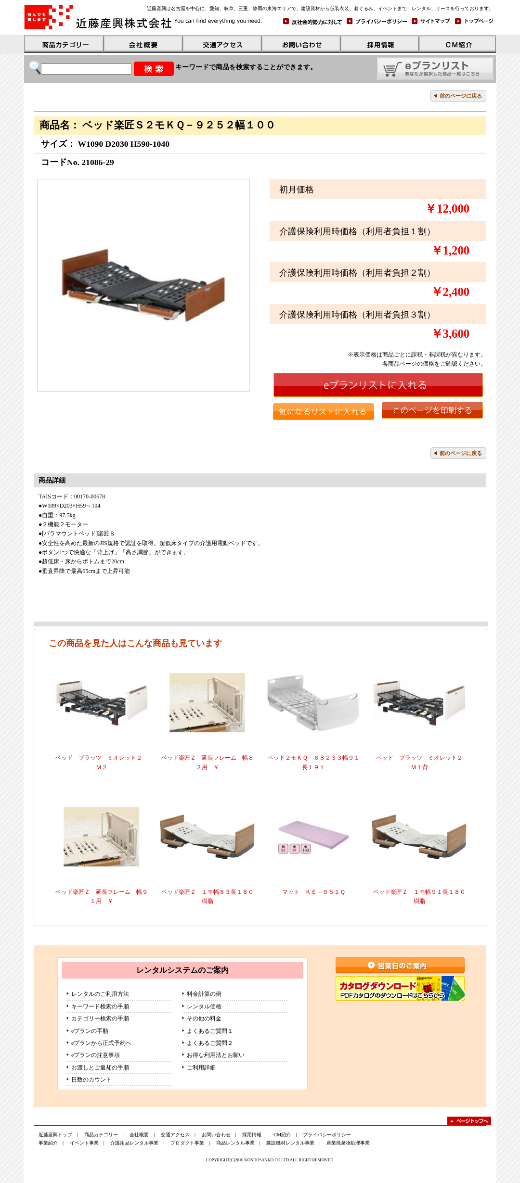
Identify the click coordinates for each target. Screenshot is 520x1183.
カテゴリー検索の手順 (100, 1018)
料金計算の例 (204, 994)
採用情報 (251, 1134)
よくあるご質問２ (210, 1043)
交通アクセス (175, 1134)
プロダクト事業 (187, 1142)
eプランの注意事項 (95, 1055)
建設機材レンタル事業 (290, 1142)
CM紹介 (282, 1134)
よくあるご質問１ (210, 1031)
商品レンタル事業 (235, 1142)
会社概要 (139, 1134)
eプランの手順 (89, 1031)
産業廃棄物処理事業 (348, 1142)
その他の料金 (204, 1018)
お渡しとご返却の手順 (100, 1067)
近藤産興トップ (55, 1134)
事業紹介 (48, 1142)
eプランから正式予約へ (101, 1043)
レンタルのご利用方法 (100, 994)
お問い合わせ (216, 1134)
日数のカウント (91, 1079)
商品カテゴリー (101, 1134)
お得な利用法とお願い (216, 1055)
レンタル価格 (204, 1006)
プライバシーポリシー (327, 1134)
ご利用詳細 (201, 1067)
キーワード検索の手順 (100, 1006)
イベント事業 (84, 1142)
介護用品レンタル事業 (134, 1142)
